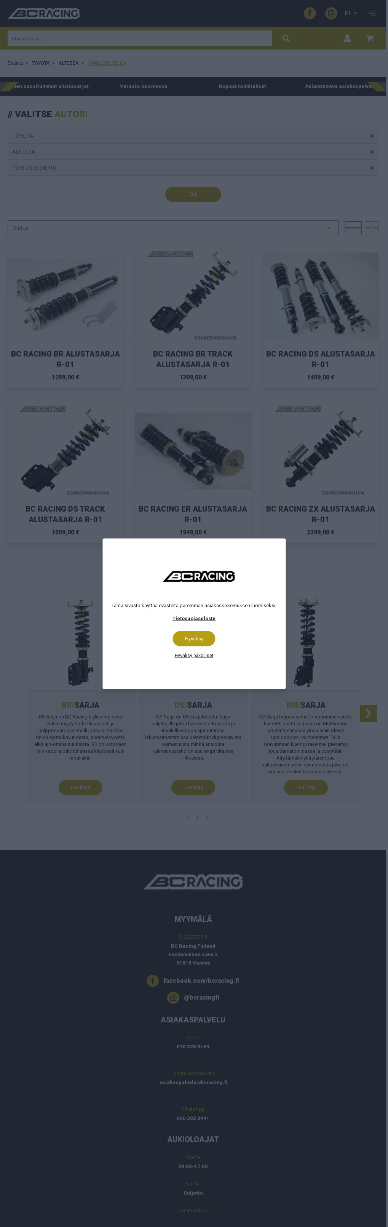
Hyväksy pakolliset (194, 655)
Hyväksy (194, 638)
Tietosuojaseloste (194, 618)
